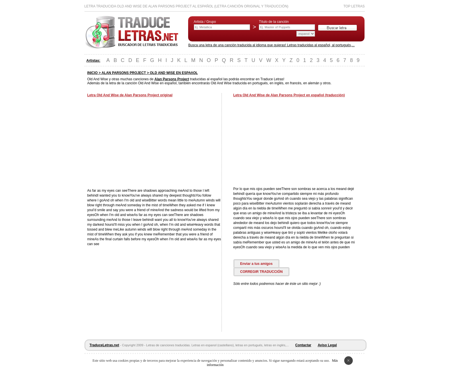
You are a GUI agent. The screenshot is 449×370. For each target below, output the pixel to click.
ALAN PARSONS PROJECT (123, 73)
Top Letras (354, 6)
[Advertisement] (135, 143)
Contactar (303, 345)
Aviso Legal (327, 345)
